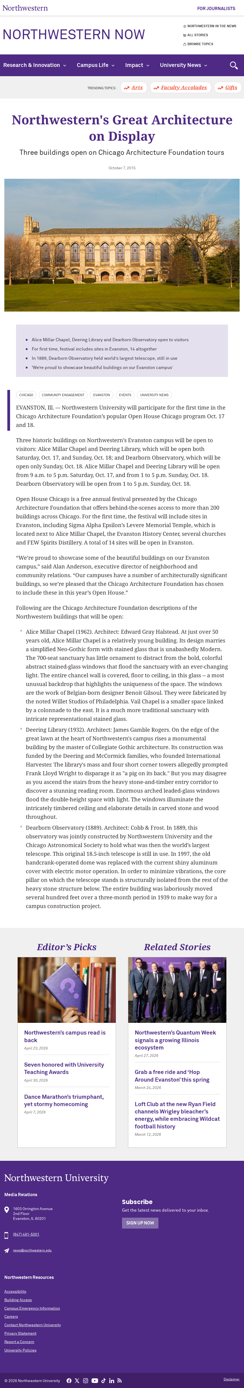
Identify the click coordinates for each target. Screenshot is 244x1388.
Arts (137, 87)
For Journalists (216, 9)
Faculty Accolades (184, 87)
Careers (11, 1317)
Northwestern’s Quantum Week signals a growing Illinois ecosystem (175, 1040)
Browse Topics (200, 44)
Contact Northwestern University (32, 1325)
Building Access (18, 1300)
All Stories (197, 35)
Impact (137, 65)
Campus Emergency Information (32, 1308)
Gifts (231, 87)
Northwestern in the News (211, 26)
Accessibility (15, 1292)
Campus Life (95, 65)
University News (183, 65)
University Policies (20, 1350)
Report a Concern (19, 1342)
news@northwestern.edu (32, 1250)
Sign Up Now (140, 1223)
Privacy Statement (20, 1333)
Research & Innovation (34, 65)
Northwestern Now (73, 35)
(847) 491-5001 (26, 1234)
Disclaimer (232, 1379)
